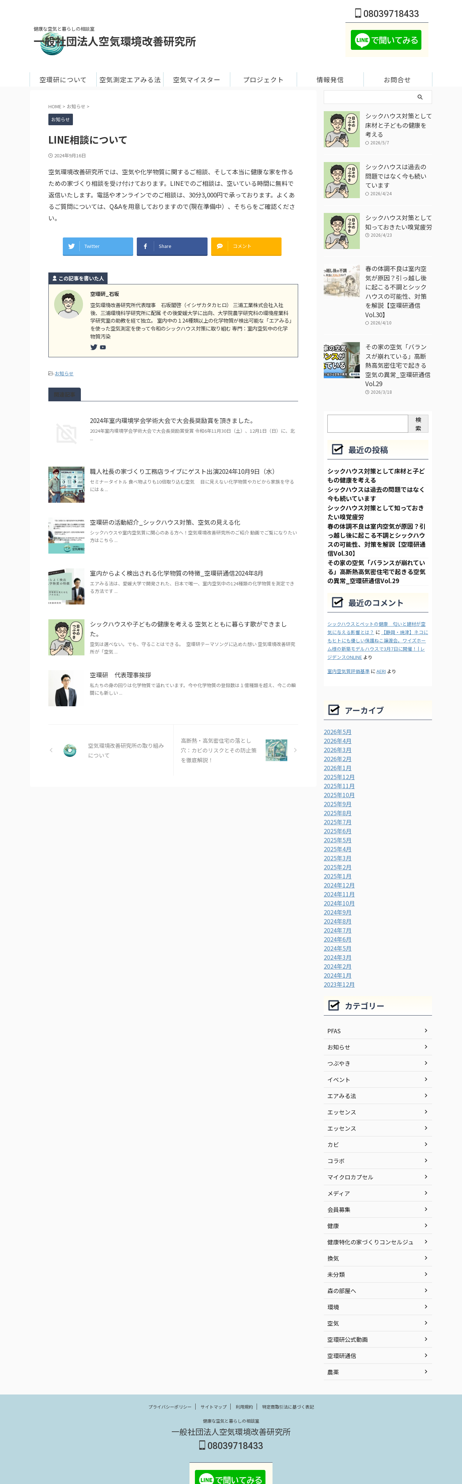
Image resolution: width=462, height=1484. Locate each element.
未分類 (335, 1240)
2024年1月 (336, 942)
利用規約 (244, 1373)
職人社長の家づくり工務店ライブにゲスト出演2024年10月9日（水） (179, 466)
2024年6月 (336, 907)
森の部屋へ (340, 1256)
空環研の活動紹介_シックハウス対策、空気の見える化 (160, 517)
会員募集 (337, 1175)
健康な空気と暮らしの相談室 (231, 1387)
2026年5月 (336, 708)
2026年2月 (336, 734)
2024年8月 (336, 890)
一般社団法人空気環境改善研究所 (115, 41)
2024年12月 (337, 855)
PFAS (333, 996)
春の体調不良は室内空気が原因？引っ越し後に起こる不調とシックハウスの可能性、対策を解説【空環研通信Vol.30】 (398, 284)
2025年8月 (336, 786)
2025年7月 (336, 794)
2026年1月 (336, 742)
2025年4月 (336, 820)
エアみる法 (340, 1061)
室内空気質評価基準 (348, 647)
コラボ (335, 1126)
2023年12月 (337, 950)
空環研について (63, 79)
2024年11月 (337, 864)
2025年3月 (336, 829)
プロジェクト (263, 79)
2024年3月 (336, 924)
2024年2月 (336, 933)
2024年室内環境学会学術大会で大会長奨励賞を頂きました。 (168, 415)
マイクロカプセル (347, 1143)
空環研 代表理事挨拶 (119, 670)
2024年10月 (337, 872)
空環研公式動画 (345, 1305)
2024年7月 (336, 898)
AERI (381, 647)
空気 (332, 1289)
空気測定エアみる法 (130, 79)
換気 (332, 1224)
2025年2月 (336, 838)
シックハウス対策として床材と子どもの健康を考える (398, 119)
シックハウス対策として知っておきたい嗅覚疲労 (398, 221)
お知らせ (64, 369)
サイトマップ (214, 1373)
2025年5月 (336, 812)
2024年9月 (336, 881)
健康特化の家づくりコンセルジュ (365, 1208)
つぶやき (337, 1029)
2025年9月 (336, 777)
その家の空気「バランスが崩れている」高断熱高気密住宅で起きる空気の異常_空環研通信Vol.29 (398, 344)
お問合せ (397, 79)
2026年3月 (336, 725)
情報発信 (330, 79)
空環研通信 (340, 1321)
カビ (332, 1110)
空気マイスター (197, 79)
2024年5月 (336, 916)
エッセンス (340, 1078)
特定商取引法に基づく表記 (288, 1373)
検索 (418, 395)
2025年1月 (336, 846)
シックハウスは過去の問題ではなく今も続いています (398, 170)
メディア (337, 1159)
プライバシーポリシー (170, 1373)
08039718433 (387, 14)
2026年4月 (336, 716)
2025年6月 (336, 803)
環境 (332, 1272)
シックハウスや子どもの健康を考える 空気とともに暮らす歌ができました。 (188, 619)
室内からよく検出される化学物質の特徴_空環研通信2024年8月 (172, 568)
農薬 (332, 1337)
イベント (337, 1045)
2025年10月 (337, 768)
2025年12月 (337, 751)
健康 (332, 1191)
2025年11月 (337, 760)
